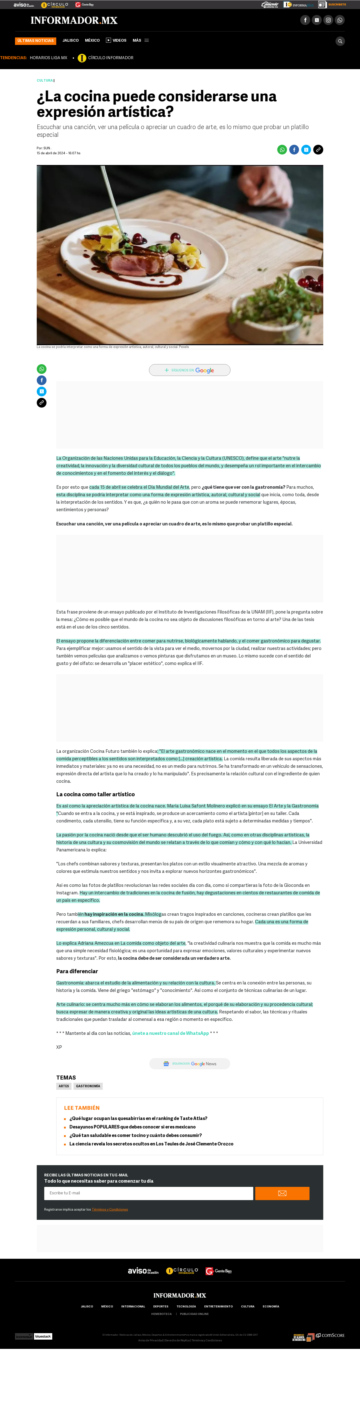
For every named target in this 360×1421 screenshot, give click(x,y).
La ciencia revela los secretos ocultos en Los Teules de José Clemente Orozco (152, 1144)
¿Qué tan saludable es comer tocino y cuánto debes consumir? (136, 1135)
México (92, 41)
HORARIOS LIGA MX (48, 58)
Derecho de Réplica (177, 1340)
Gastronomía (88, 1086)
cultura (247, 1306)
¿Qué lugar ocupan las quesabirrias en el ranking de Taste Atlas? (138, 1118)
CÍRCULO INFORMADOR (110, 58)
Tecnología (186, 1306)
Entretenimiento (218, 1306)
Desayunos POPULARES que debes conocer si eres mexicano (133, 1127)
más (141, 41)
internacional (133, 1306)
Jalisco (70, 41)
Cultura (45, 80)
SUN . (48, 148)
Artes (64, 1086)
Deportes (160, 1306)
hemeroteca (161, 1314)
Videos (116, 40)
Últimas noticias (36, 41)
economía (271, 1306)
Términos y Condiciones (110, 1209)
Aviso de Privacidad (150, 1340)
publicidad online (194, 1314)
